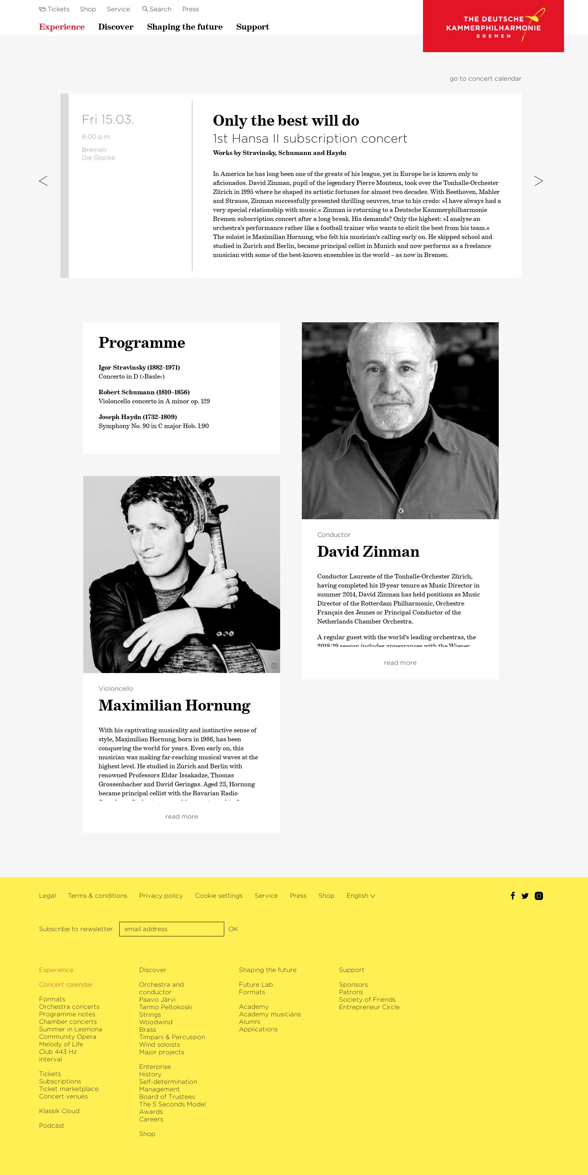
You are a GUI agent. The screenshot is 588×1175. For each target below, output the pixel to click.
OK (233, 929)
